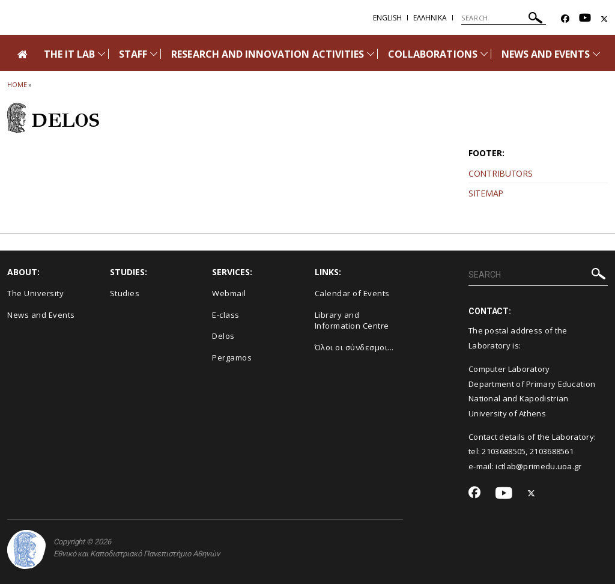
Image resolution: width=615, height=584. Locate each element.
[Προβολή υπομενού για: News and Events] (596, 53)
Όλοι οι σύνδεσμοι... (354, 347)
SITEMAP (485, 193)
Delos (223, 335)
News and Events (41, 314)
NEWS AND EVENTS (545, 54)
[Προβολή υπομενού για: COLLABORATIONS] (484, 53)
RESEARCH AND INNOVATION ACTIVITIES (267, 54)
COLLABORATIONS (432, 54)
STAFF (133, 54)
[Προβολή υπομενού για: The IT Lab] (101, 53)
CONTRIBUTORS (500, 173)
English (387, 18)
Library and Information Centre (352, 320)
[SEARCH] (503, 18)
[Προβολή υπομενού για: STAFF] (153, 53)
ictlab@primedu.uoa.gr (538, 466)
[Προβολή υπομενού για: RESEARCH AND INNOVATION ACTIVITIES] (370, 53)
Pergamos (232, 357)
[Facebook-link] (565, 19)
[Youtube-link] (585, 19)
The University (35, 293)
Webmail (229, 293)
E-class (226, 314)
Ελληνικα (430, 18)
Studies (125, 293)
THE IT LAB (69, 54)
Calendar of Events (352, 293)
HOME (17, 84)
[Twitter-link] (604, 19)
